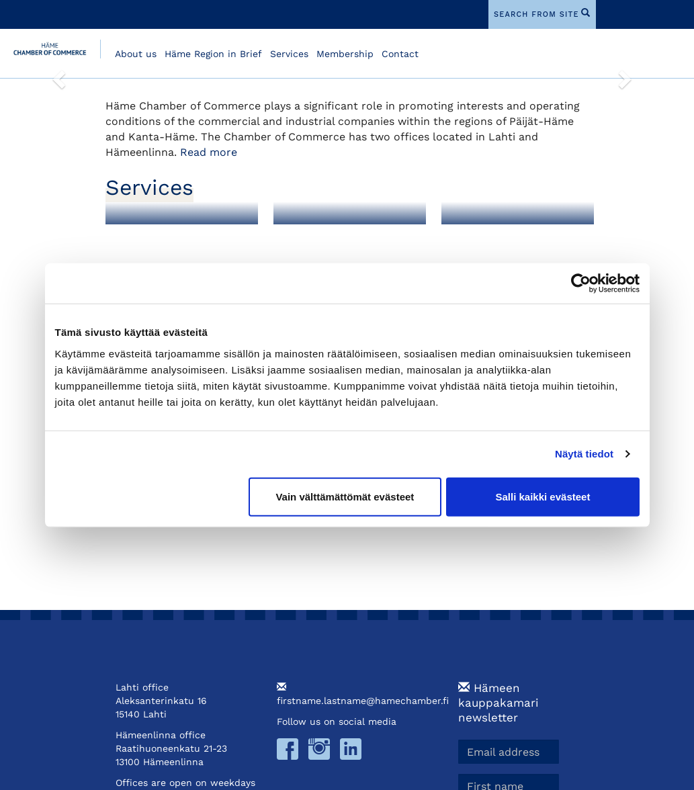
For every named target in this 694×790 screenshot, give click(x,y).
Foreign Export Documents (327, 241)
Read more (208, 152)
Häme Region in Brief (213, 53)
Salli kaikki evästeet (542, 496)
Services (289, 53)
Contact (400, 53)
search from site (536, 14)
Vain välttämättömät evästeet (344, 496)
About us (136, 53)
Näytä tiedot (584, 453)
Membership (345, 53)
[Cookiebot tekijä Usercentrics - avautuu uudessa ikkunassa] (581, 283)
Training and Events (508, 236)
